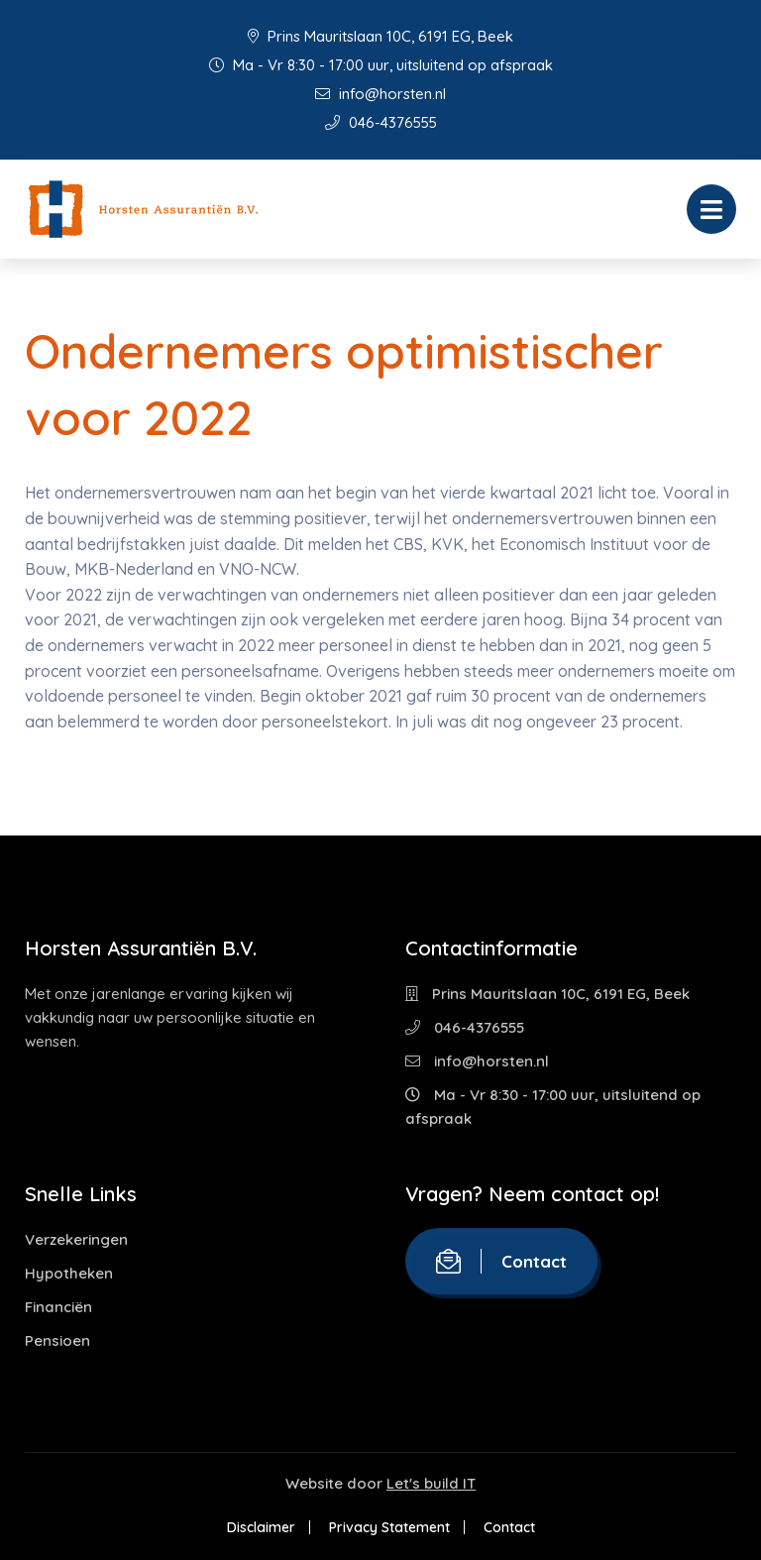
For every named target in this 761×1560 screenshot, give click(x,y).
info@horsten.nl (380, 93)
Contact (501, 1261)
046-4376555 (381, 122)
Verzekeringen (76, 1239)
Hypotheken (69, 1273)
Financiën (58, 1306)
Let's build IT (431, 1483)
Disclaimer (261, 1527)
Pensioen (57, 1340)
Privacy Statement (389, 1527)
